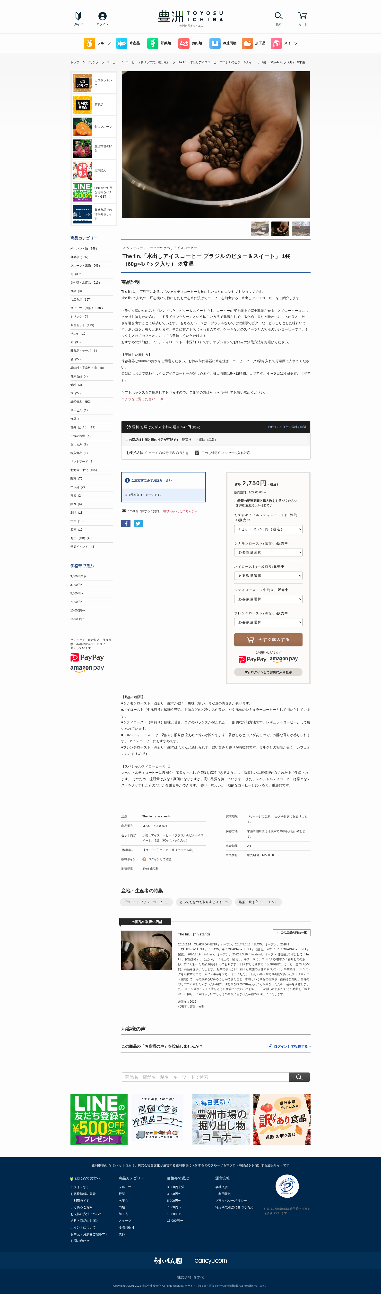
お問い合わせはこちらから (179, 511)
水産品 (128, 43)
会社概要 (221, 1187)
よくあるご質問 (81, 1207)
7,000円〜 (77, 602)
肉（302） (77, 274)
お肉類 (190, 43)
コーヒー (112, 62)
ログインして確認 (160, 859)
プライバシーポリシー (231, 1200)
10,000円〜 (77, 610)
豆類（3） (77, 291)
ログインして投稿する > (292, 1046)
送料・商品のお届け (84, 1220)
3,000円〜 (77, 585)
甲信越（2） (78, 487)
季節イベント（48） (83, 546)
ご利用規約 (223, 1194)
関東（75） (77, 478)
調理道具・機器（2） (84, 402)
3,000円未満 (78, 576)
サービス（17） (80, 410)
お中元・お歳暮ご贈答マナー (91, 1234)
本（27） (76, 393)
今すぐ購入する (268, 639)
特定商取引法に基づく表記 (234, 1207)
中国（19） (77, 521)
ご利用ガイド (79, 1200)
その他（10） (79, 333)
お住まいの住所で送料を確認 (287, 427)
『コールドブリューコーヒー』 (146, 902)
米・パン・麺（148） (84, 248)
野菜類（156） (80, 257)
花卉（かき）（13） (83, 427)
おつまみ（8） (80, 444)
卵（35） (76, 342)
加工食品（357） (81, 299)
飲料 (122, 1234)
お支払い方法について (86, 1214)
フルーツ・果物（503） (86, 265)
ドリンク (93, 62)
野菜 (122, 1194)
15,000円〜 (77, 619)
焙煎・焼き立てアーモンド (258, 902)
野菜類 (159, 43)
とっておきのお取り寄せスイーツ (204, 902)
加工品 (253, 43)
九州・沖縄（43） (82, 538)
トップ (74, 62)
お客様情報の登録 (83, 1194)
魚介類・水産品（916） (86, 282)
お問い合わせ (79, 1241)
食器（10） (77, 419)
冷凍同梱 (222, 43)
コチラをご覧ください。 (140, 399)
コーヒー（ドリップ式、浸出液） (148, 62)
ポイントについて (83, 1227)
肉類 (122, 1207)
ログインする (79, 1187)
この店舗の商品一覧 (293, 932)
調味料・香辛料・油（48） (88, 368)
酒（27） (76, 359)
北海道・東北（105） (84, 470)
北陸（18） (77, 512)
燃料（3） (77, 385)
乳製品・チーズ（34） (85, 350)
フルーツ (97, 43)
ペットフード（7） (82, 461)
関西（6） (77, 504)
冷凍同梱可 (126, 1227)
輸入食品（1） (80, 453)
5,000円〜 (77, 593)
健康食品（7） (80, 376)
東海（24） (77, 495)
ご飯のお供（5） (81, 436)
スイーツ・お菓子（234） (87, 308)
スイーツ (284, 43)
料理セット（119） (83, 325)
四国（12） (77, 529)
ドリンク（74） (80, 316)
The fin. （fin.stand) (156, 816)
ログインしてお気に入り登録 (268, 672)
